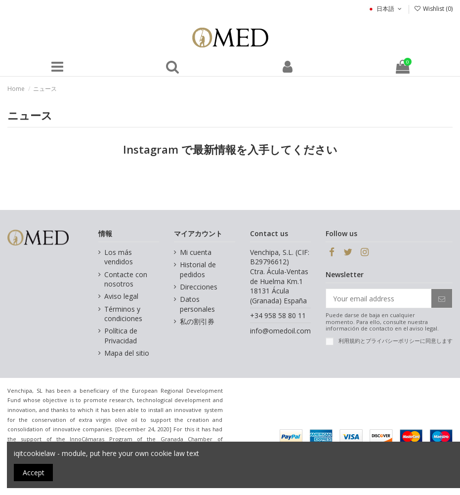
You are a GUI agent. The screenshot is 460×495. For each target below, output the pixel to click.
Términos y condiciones (123, 314)
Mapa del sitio (126, 353)
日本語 (385, 8)
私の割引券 (197, 321)
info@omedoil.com (280, 330)
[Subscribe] (441, 298)
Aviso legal (121, 296)
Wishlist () (433, 8)
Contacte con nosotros (125, 279)
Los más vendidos (118, 257)
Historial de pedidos (198, 269)
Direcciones (198, 286)
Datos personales (197, 304)
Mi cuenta (195, 252)
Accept (33, 472)
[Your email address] (378, 298)
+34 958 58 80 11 (278, 315)
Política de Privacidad (120, 335)
